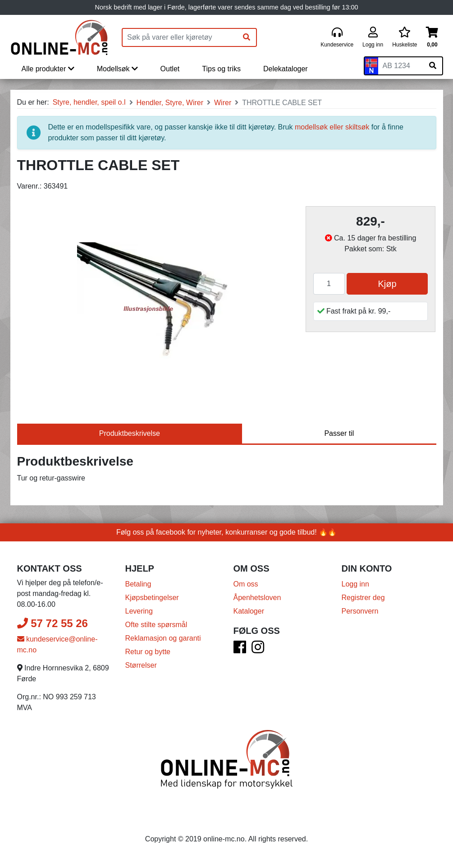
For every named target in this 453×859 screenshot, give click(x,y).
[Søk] (247, 37)
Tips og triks (221, 69)
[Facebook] (239, 650)
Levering (139, 611)
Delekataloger (285, 69)
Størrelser (141, 665)
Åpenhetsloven (257, 597)
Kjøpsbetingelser (152, 597)
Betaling (138, 584)
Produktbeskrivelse (129, 433)
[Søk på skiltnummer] (433, 66)
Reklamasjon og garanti (163, 638)
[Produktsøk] (180, 37)
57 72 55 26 (52, 623)
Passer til (339, 433)
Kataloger (249, 611)
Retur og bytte (148, 652)
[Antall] (329, 284)
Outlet (170, 69)
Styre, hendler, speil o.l (89, 102)
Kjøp (387, 284)
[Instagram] (258, 650)
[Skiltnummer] (400, 65)
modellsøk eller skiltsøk (332, 127)
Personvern (360, 611)
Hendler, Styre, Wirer (170, 102)
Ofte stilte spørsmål (156, 624)
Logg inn (355, 584)
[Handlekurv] (432, 37)
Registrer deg (363, 597)
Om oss (245, 584)
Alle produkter (48, 69)
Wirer (222, 102)
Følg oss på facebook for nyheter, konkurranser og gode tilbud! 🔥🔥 (226, 532)
